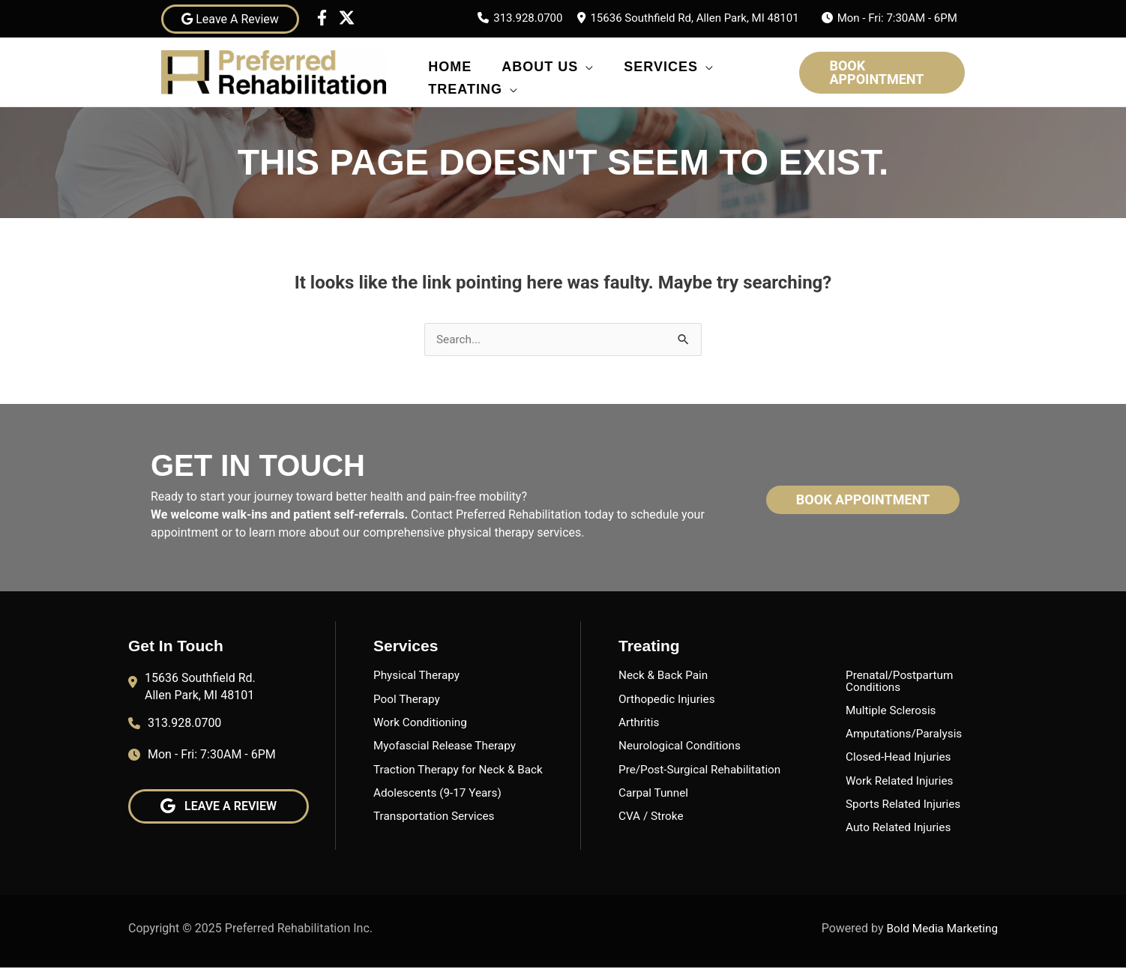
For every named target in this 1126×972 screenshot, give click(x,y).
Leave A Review (230, 19)
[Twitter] (347, 17)
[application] (586, 63)
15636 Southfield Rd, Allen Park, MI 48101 (694, 18)
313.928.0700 (527, 18)
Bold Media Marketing (940, 932)
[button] (881, 73)
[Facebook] (322, 17)
